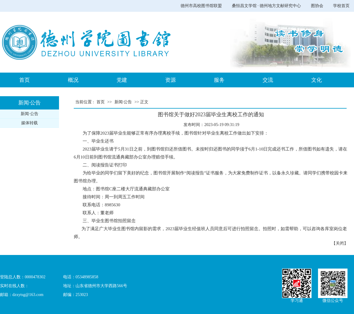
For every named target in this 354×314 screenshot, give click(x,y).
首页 (100, 102)
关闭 (340, 243)
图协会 (317, 6)
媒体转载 (29, 123)
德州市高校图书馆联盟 (201, 6)
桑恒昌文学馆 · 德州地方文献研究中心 (266, 6)
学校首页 (341, 6)
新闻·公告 (29, 114)
